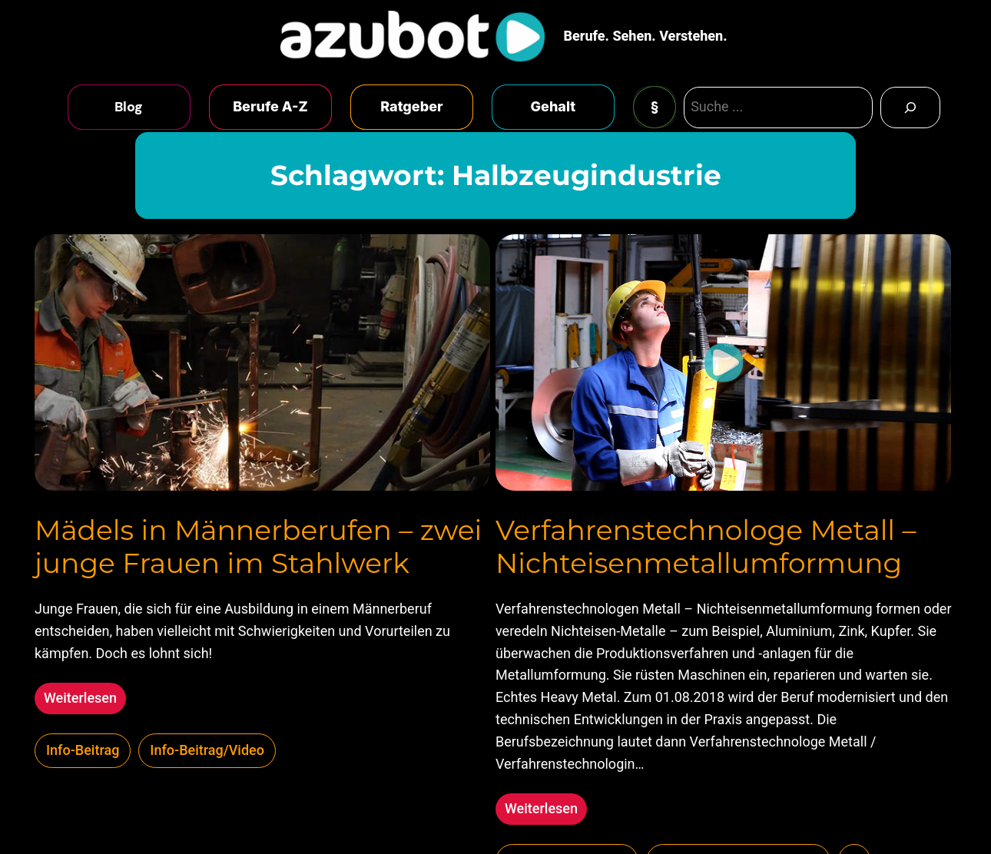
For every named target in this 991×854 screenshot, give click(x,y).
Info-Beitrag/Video (207, 750)
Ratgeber (411, 106)
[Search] (910, 107)
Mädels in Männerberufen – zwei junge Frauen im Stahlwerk (258, 547)
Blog (128, 107)
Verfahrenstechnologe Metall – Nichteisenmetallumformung (706, 547)
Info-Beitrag (82, 750)
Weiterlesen (85, 700)
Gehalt (553, 106)
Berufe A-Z (270, 106)
